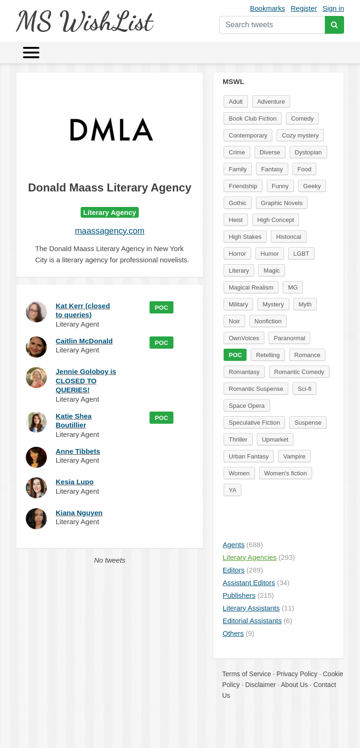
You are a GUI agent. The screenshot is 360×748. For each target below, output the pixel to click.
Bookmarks (267, 8)
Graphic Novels (282, 202)
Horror (237, 253)
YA (232, 490)
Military (238, 304)
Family (238, 169)
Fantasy (272, 169)
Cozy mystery (300, 135)
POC (161, 307)
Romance (307, 355)
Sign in (333, 8)
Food (305, 169)
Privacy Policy (297, 674)
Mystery (273, 304)
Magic (271, 270)
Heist (236, 219)
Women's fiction (285, 473)
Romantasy (244, 371)
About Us (294, 684)
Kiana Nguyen (79, 513)
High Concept (275, 219)
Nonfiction (268, 321)
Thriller (238, 439)
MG (293, 287)
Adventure (271, 101)
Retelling (268, 355)
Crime (237, 152)
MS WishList (84, 21)
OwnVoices (244, 338)
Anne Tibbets (78, 451)
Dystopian (308, 152)
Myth (305, 304)
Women (239, 473)
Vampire (294, 456)
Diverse (270, 152)
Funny (280, 186)
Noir (234, 321)
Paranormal (289, 338)
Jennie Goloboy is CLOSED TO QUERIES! (86, 380)
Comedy (302, 118)
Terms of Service (246, 674)
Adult (236, 101)
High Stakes (245, 236)
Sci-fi (304, 388)
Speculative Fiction (254, 422)
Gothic (238, 202)
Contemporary (248, 135)
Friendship (243, 186)
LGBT (301, 253)
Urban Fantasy (249, 456)
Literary (239, 270)
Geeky (312, 186)
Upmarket (275, 439)
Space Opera (247, 405)
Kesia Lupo (75, 482)
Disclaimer (260, 684)
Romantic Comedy (299, 371)
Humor (270, 253)
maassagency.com (110, 231)
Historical (288, 236)
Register (304, 8)
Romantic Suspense (256, 388)
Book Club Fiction (253, 118)
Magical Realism (251, 287)
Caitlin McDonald (84, 341)
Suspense (308, 422)
